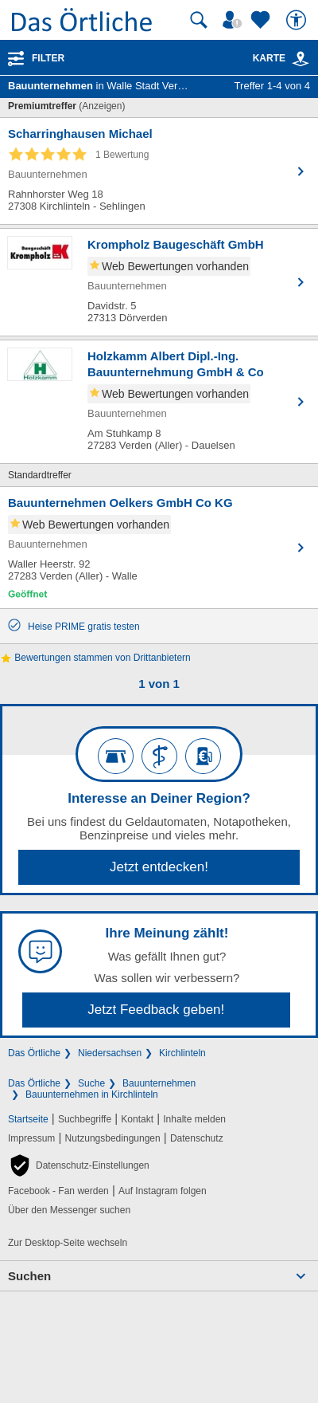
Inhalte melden (194, 1119)
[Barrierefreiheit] (298, 20)
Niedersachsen (110, 1053)
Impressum (31, 1138)
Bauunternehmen (159, 1083)
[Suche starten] (199, 20)
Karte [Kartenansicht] (281, 58)
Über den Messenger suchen (69, 1210)
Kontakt (137, 1119)
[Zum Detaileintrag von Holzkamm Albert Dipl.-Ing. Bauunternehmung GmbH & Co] (159, 401)
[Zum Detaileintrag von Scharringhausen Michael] (159, 171)
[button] (78, 1165)
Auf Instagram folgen (162, 1191)
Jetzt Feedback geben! (155, 1009)
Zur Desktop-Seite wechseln (67, 1242)
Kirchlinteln (182, 1053)
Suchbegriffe (84, 1119)
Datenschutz (196, 1138)
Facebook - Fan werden (58, 1191)
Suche (91, 1083)
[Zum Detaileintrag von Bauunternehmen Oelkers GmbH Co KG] (159, 547)
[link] (300, 59)
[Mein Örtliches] (234, 20)
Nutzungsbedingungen (113, 1138)
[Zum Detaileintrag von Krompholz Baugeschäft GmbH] (159, 282)
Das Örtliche (34, 1053)
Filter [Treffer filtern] (48, 58)
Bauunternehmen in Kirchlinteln (91, 1094)
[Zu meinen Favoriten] (262, 20)
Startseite (28, 1119)
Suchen (29, 1276)
